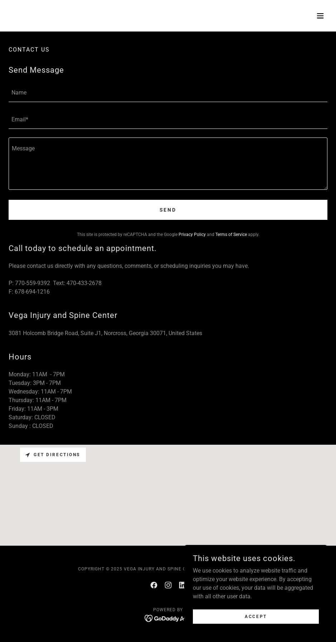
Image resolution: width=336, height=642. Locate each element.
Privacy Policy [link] (192, 234)
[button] (320, 16)
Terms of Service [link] (231, 234)
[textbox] (168, 93)
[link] (154, 585)
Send (168, 210)
